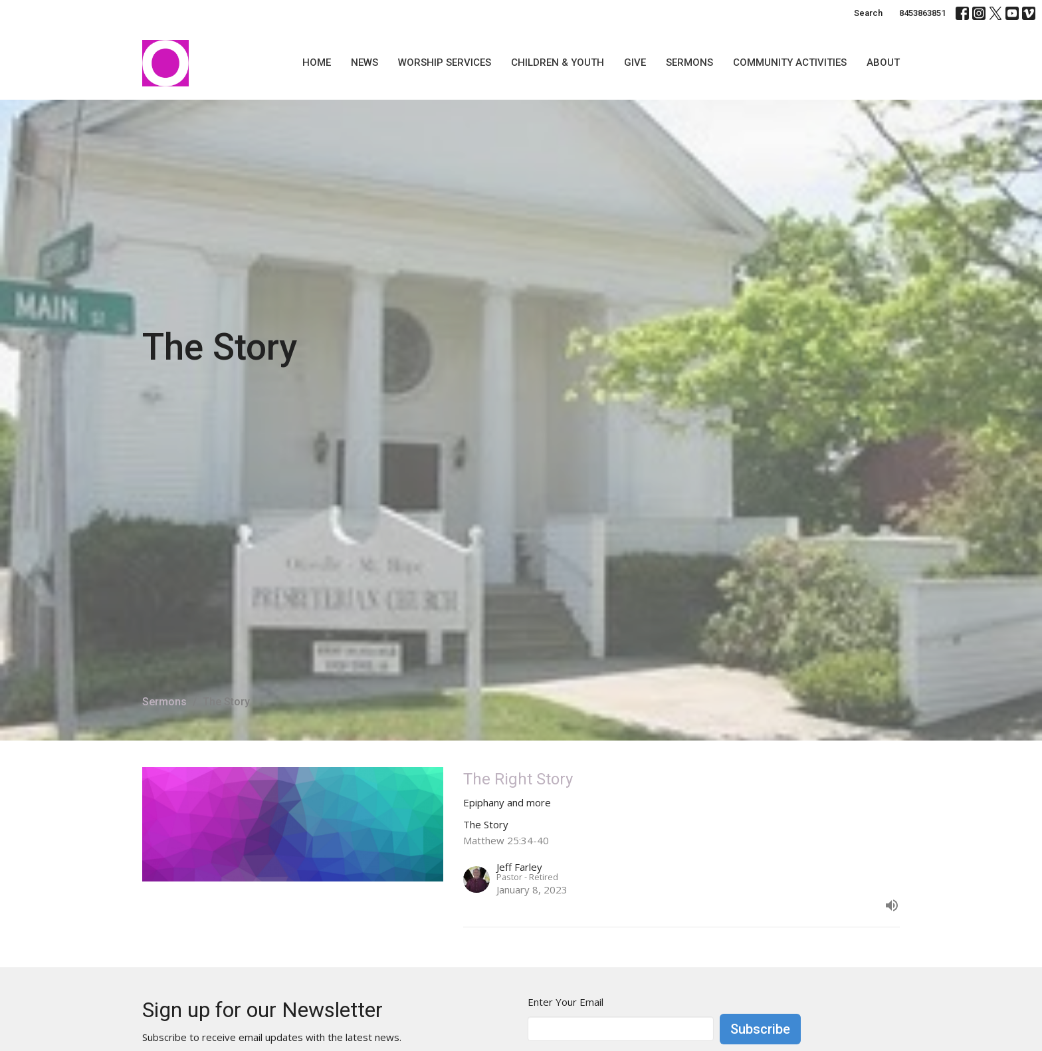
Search (868, 13)
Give (635, 62)
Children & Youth (557, 62)
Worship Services (444, 62)
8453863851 (922, 13)
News (364, 62)
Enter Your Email (565, 1001)
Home (316, 62)
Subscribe (760, 1029)
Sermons (689, 62)
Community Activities (790, 62)
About (883, 62)
